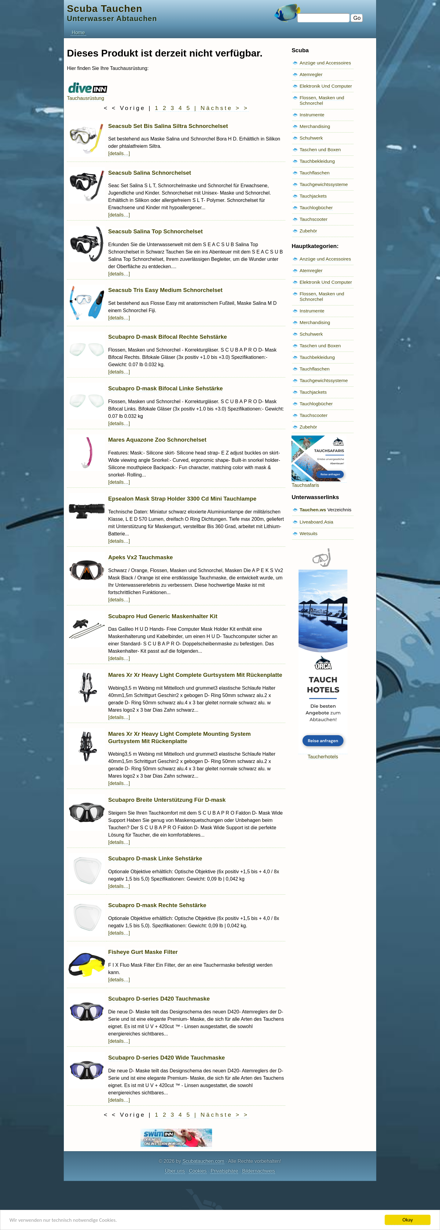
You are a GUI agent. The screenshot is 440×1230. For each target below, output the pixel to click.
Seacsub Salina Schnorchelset (149, 173)
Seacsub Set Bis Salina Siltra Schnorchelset (168, 126)
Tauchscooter (313, 219)
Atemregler (310, 74)
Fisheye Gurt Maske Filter (143, 952)
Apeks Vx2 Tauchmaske (140, 557)
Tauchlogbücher (315, 207)
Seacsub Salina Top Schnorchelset (155, 231)
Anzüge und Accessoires (325, 62)
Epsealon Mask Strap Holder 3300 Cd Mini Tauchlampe (182, 498)
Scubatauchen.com (203, 1161)
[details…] (119, 153)
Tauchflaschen (314, 172)
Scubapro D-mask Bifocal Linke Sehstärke (165, 388)
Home (78, 32)
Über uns (175, 1170)
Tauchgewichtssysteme (323, 184)
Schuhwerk (311, 138)
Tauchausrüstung (87, 95)
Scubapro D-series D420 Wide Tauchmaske (166, 1057)
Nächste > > (224, 108)
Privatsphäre (224, 1170)
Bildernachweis (258, 1170)
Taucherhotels (323, 754)
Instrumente (311, 114)
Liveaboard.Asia (316, 521)
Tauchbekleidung (317, 161)
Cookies (198, 1170)
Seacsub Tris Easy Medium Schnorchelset (165, 290)
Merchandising (314, 126)
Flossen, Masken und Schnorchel (321, 100)
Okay (407, 1220)
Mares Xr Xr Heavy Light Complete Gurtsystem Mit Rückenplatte (195, 675)
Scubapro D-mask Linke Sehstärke (155, 858)
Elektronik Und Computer (325, 86)
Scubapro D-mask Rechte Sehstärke (157, 905)
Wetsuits (308, 533)
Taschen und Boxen (320, 149)
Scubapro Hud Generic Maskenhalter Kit (163, 616)
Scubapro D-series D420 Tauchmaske (159, 998)
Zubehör (308, 230)
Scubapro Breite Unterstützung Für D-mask (167, 800)
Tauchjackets (313, 196)
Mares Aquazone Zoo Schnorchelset (157, 439)
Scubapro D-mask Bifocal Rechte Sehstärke (167, 337)
